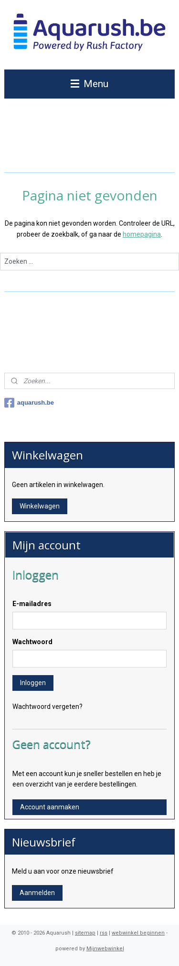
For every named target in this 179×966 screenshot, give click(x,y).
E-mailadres (32, 603)
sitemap (85, 933)
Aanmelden (37, 892)
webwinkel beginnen (138, 933)
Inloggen (33, 683)
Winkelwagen (40, 506)
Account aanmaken (49, 807)
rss (103, 933)
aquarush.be (29, 402)
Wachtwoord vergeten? (47, 706)
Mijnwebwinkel (105, 949)
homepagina (142, 234)
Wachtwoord (32, 642)
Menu (89, 84)
